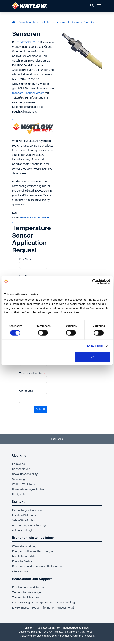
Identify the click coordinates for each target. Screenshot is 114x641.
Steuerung (18, 479)
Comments (26, 390)
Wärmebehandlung (24, 546)
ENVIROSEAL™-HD (28, 42)
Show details (95, 345)
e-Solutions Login (22, 530)
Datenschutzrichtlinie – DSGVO (35, 631)
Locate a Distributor (24, 515)
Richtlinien (28, 627)
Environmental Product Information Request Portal (43, 607)
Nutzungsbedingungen (76, 627)
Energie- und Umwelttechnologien (33, 551)
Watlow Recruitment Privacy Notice (74, 631)
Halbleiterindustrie (23, 556)
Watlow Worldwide (24, 484)
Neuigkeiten (19, 494)
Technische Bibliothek (25, 597)
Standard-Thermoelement (28, 93)
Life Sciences (20, 571)
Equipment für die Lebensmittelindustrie (37, 566)
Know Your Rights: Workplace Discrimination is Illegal (44, 602)
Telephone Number (32, 373)
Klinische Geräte (22, 561)
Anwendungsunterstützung (29, 525)
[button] (92, 5)
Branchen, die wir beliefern (35, 22)
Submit (40, 409)
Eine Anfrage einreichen (27, 510)
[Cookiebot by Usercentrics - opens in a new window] (94, 281)
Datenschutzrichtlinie (48, 627)
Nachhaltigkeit (21, 469)
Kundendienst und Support (28, 587)
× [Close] (13, 119)
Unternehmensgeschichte (28, 489)
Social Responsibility (25, 474)
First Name (27, 259)
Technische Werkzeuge (26, 592)
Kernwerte (18, 464)
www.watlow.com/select (35, 217)
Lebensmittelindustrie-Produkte (75, 22)
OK (93, 356)
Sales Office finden (23, 520)
